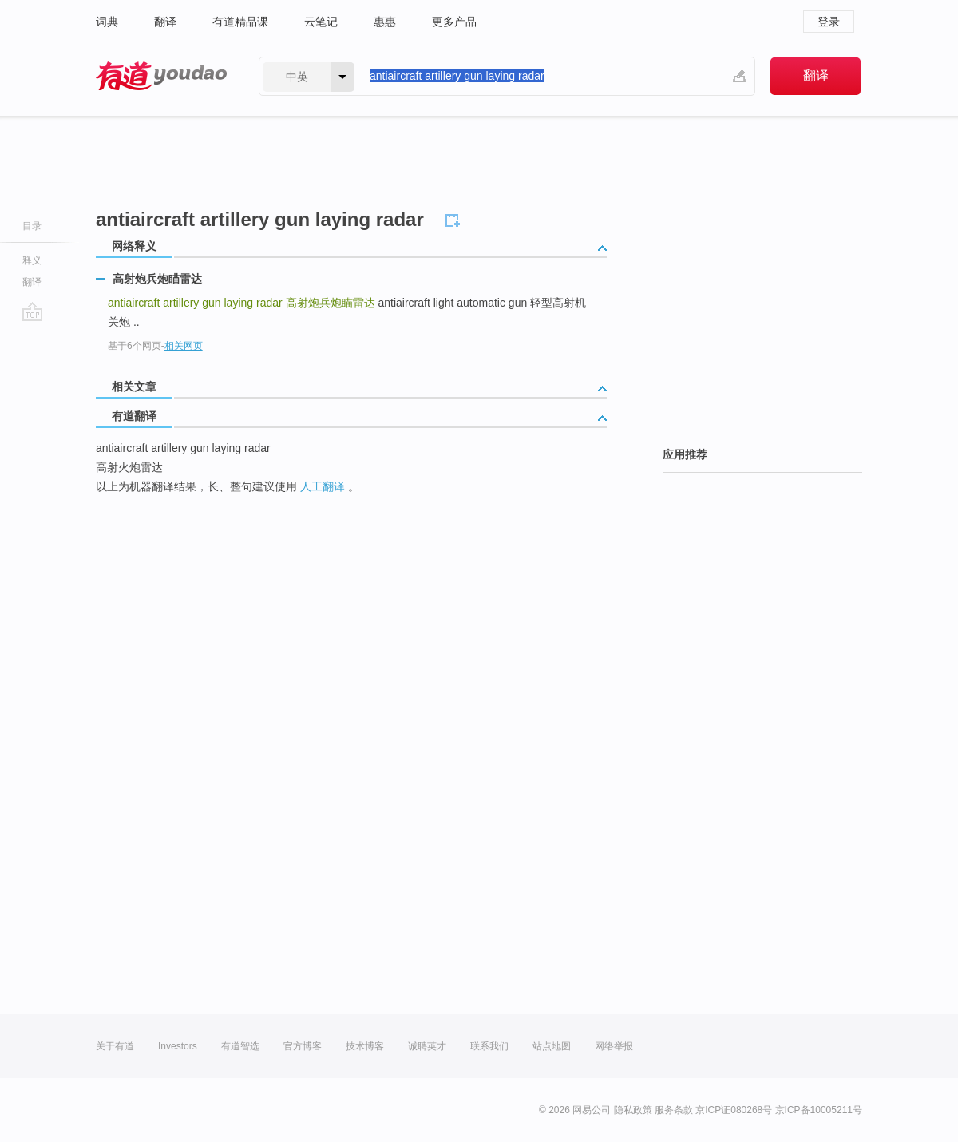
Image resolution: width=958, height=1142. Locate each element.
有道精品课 (240, 21)
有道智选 (240, 1046)
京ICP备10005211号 (818, 1110)
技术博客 (365, 1046)
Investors (177, 1046)
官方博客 (302, 1046)
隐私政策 (633, 1110)
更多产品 (454, 21)
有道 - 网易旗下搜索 (161, 76)
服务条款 (674, 1110)
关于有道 (115, 1046)
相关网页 (183, 345)
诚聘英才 (427, 1046)
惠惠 (385, 21)
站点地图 (551, 1046)
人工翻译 (322, 486)
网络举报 (614, 1046)
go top (32, 311)
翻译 (165, 21)
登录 (828, 21)
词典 (107, 21)
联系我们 (489, 1046)
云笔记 (321, 21)
